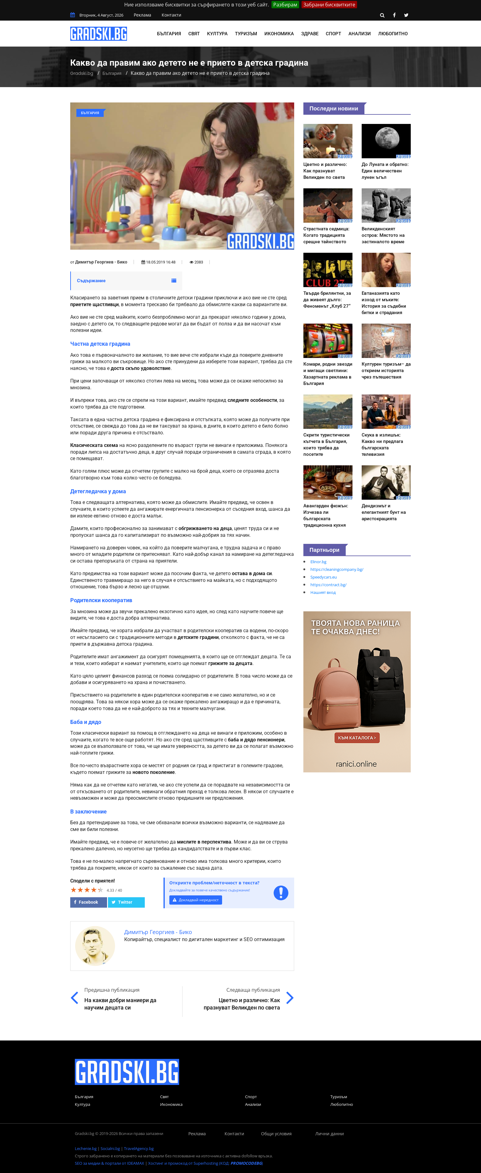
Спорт (333, 34)
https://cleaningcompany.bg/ (337, 569)
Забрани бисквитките (329, 4)
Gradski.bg (81, 73)
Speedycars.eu (323, 577)
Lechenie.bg (86, 1148)
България (169, 34)
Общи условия (276, 1133)
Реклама (142, 15)
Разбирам (285, 4)
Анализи (359, 34)
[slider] (87, 889)
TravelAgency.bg (139, 1148)
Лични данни (329, 1133)
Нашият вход (323, 592)
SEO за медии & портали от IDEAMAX (109, 1163)
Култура (217, 34)
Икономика (279, 34)
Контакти (171, 15)
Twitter (122, 902)
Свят (194, 34)
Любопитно (393, 34)
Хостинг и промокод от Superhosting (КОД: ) (205, 1163)
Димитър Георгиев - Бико (101, 262)
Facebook (86, 902)
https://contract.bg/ (328, 584)
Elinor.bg (318, 561)
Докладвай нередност (197, 899)
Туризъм (246, 34)
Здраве (309, 34)
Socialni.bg (110, 1148)
